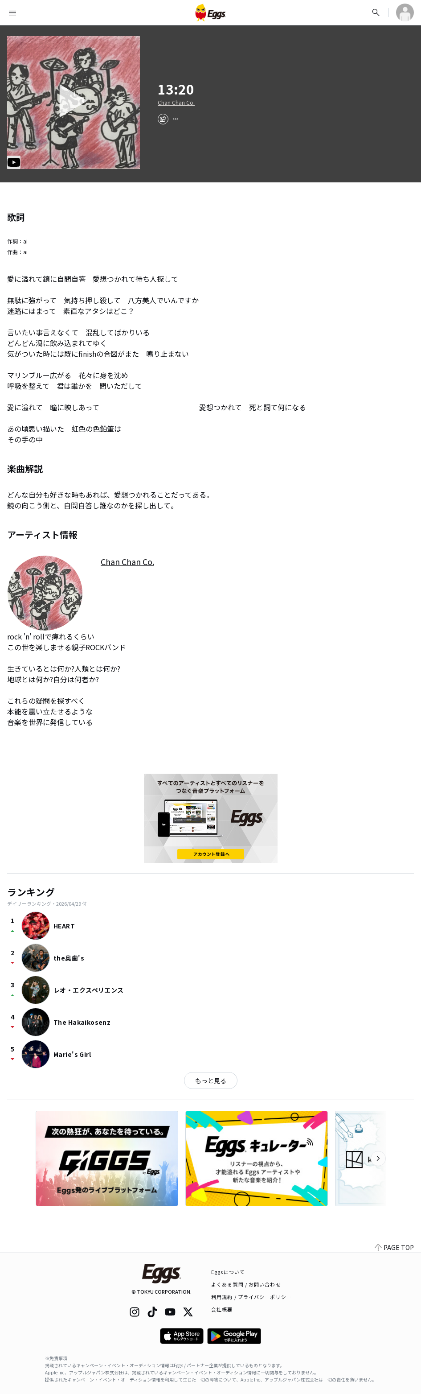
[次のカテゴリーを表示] (378, 1158)
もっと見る (210, 1080)
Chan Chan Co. (176, 102)
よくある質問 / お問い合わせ (246, 1284)
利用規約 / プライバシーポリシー (251, 1296)
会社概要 (222, 1309)
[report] (175, 119)
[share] (163, 119)
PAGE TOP (394, 1247)
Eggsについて (228, 1271)
